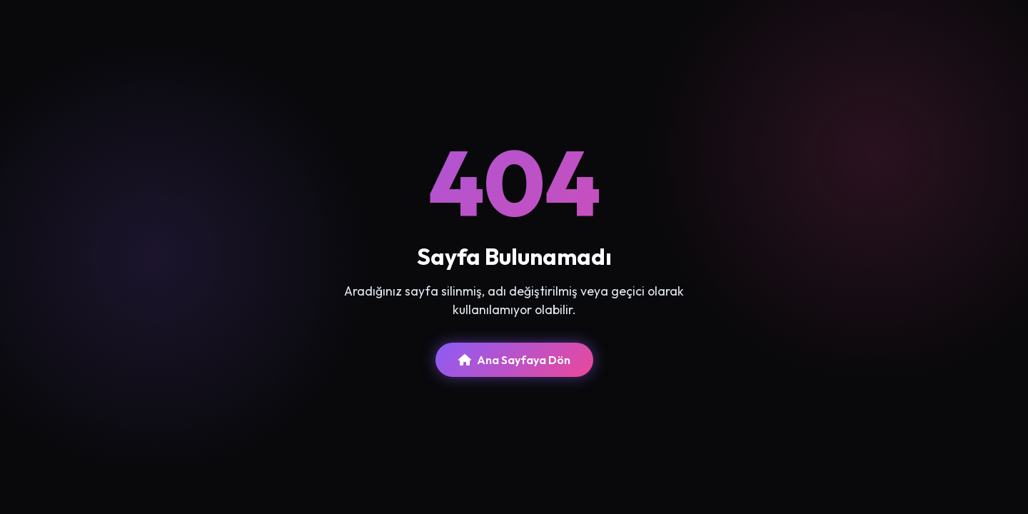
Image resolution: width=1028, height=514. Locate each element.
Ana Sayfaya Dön (514, 360)
